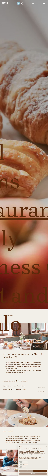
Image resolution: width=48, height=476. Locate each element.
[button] (46, 447)
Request (11, 474)
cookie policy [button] (37, 452)
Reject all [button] (26, 470)
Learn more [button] (33, 473)
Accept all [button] (40, 470)
